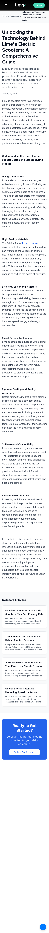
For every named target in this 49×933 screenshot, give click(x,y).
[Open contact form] (43, 927)
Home (4, 16)
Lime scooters (30, 243)
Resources (14, 16)
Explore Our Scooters (24, 752)
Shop (39, 5)
